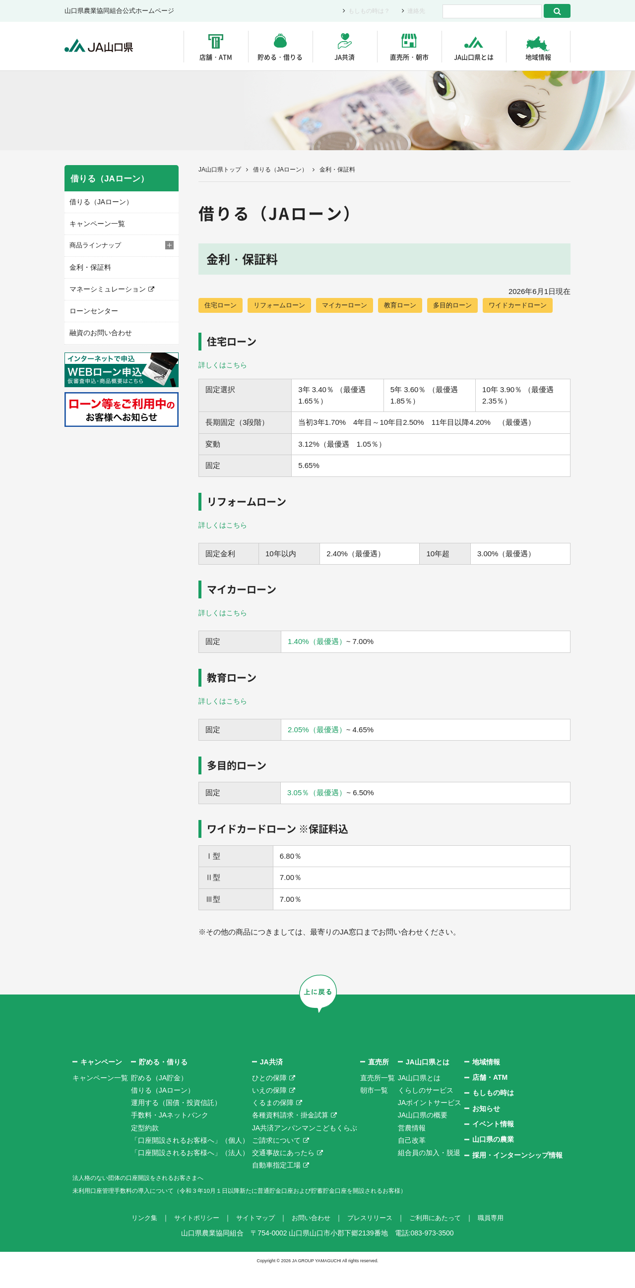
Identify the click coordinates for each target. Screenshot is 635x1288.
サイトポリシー (190, 1237)
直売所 (378, 1081)
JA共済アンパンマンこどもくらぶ (304, 1147)
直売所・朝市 (409, 56)
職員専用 (500, 1237)
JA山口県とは (474, 56)
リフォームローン (284, 305)
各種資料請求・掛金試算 (290, 1134)
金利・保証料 (88, 266)
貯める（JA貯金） (159, 1097)
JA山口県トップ (219, 169)
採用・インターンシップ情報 (517, 1174)
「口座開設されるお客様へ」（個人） (190, 1160)
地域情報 (538, 56)
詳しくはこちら (224, 384)
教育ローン (411, 305)
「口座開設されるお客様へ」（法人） (190, 1172)
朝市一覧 (374, 1109)
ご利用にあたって (441, 1237)
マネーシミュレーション (104, 287)
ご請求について (276, 1160)
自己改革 (412, 1160)
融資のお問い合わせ (98, 330)
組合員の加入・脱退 (429, 1172)
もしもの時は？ (365, 11)
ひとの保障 (269, 1097)
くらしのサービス (425, 1109)
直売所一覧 (377, 1097)
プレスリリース (372, 1237)
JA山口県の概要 (422, 1134)
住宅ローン (221, 305)
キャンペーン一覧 (95, 223)
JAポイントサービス (429, 1122)
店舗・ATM (215, 56)
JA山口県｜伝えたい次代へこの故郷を (103, 46)
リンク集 (135, 1237)
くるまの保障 (273, 1122)
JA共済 (344, 56)
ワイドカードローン (235, 325)
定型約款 (145, 1147)
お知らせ (486, 1128)
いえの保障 (269, 1109)
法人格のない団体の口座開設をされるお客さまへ (148, 1197)
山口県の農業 (493, 1159)
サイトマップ (252, 1237)
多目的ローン (466, 305)
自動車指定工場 (276, 1184)
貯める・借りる (280, 56)
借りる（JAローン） (280, 169)
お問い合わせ (310, 1237)
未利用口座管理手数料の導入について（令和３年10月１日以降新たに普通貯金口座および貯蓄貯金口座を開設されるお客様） (267, 1209)
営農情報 (412, 1147)
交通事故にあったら (283, 1172)
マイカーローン (352, 305)
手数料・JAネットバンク (169, 1134)
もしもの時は (493, 1112)
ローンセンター (92, 308)
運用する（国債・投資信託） (176, 1122)
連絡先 (415, 11)
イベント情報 (493, 1143)
